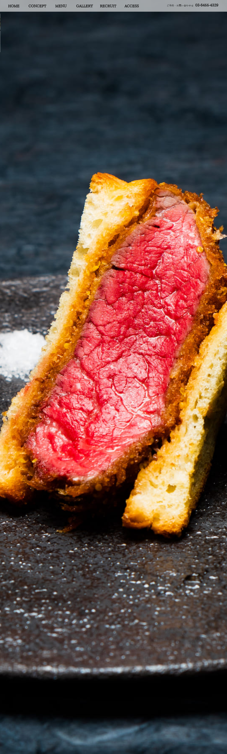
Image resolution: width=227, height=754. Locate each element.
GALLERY (84, 6)
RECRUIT (108, 6)
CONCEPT (37, 6)
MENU (61, 6)
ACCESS (132, 6)
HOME (13, 6)
